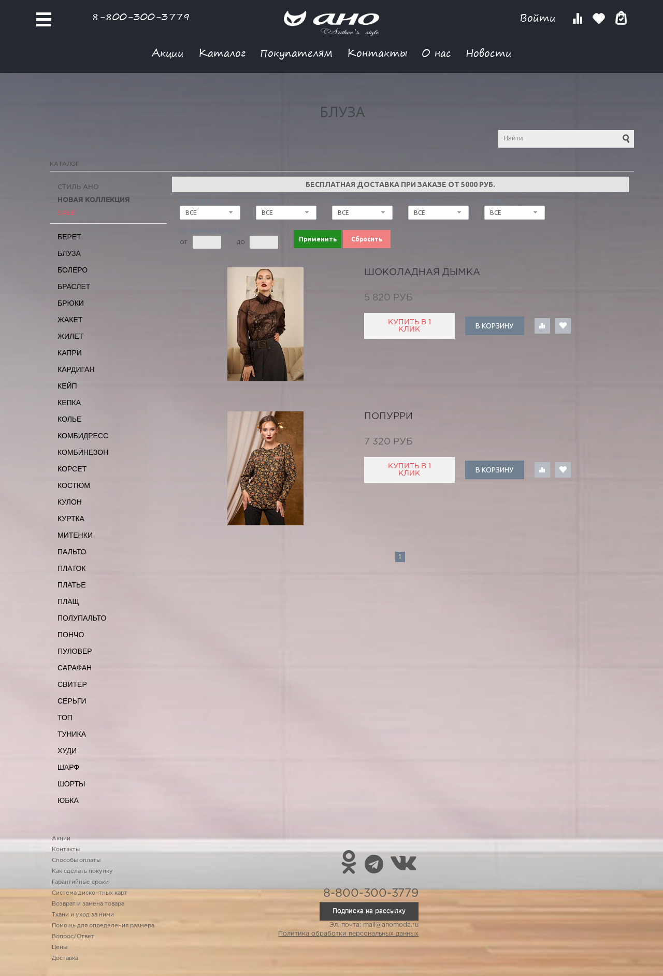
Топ (65, 717)
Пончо (70, 634)
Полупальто (81, 618)
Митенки (75, 535)
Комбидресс (82, 436)
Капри (69, 353)
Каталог (222, 52)
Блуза (69, 253)
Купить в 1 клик (409, 326)
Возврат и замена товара (88, 904)
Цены (59, 947)
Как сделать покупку (82, 871)
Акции (168, 52)
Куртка (70, 518)
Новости (489, 52)
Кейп (67, 386)
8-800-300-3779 (141, 16)
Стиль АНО (78, 187)
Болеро (72, 270)
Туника (71, 734)
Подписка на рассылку (369, 911)
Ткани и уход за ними (83, 914)
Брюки (70, 303)
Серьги (72, 701)
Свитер (72, 684)
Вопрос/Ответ (73, 936)
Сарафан (74, 668)
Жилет (70, 336)
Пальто (72, 552)
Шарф (68, 767)
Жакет (69, 319)
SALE (66, 213)
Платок (71, 568)
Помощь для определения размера (103, 925)
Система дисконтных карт (89, 893)
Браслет (73, 286)
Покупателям (296, 52)
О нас (436, 52)
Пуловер (74, 651)
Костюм (73, 485)
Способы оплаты (76, 860)
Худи (67, 751)
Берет (69, 237)
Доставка (65, 958)
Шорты (71, 784)
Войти (539, 18)
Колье (69, 419)
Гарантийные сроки (80, 882)
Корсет (72, 469)
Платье (71, 585)
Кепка (69, 402)
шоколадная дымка (422, 272)
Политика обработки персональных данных (348, 934)
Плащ (68, 601)
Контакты (377, 52)
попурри (388, 416)
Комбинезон (82, 452)
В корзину (494, 326)
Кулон (69, 502)
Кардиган (76, 369)
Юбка (68, 800)
